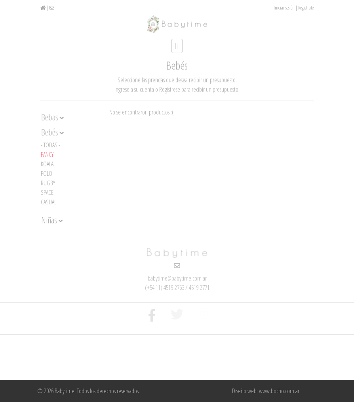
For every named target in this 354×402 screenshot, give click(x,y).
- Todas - (50, 145)
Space (47, 192)
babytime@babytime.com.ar (177, 278)
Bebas (52, 117)
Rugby (48, 183)
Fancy (47, 154)
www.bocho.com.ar (279, 391)
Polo (46, 173)
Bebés (52, 132)
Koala (47, 164)
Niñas (52, 220)
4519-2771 (199, 287)
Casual (48, 202)
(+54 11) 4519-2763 (164, 287)
